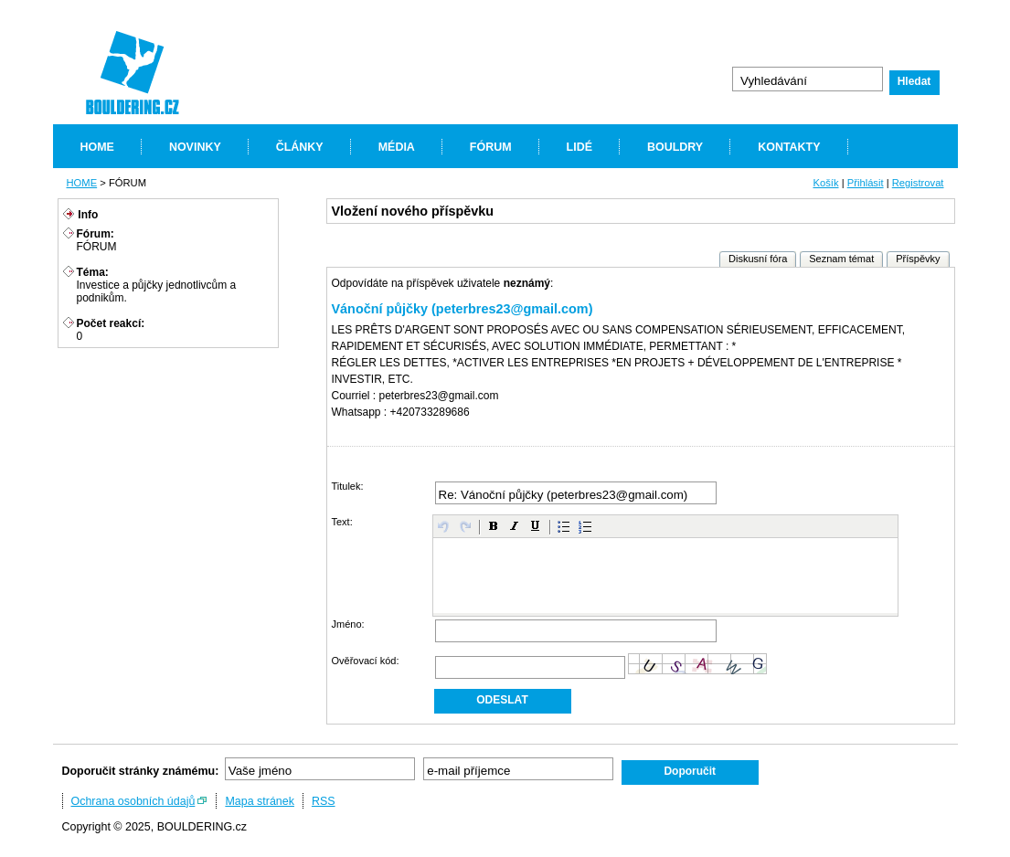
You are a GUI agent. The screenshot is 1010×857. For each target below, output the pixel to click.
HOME (97, 147)
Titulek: (348, 486)
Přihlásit (865, 182)
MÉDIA (396, 147)
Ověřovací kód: (365, 660)
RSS (323, 801)
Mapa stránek (259, 801)
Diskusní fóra (757, 258)
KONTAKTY (789, 147)
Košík (825, 182)
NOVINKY (195, 147)
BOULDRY (675, 147)
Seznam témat (841, 258)
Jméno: (348, 624)
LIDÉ (579, 147)
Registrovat (918, 182)
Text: (342, 521)
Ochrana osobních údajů (133, 801)
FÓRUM (491, 147)
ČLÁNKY (300, 147)
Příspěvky (918, 258)
